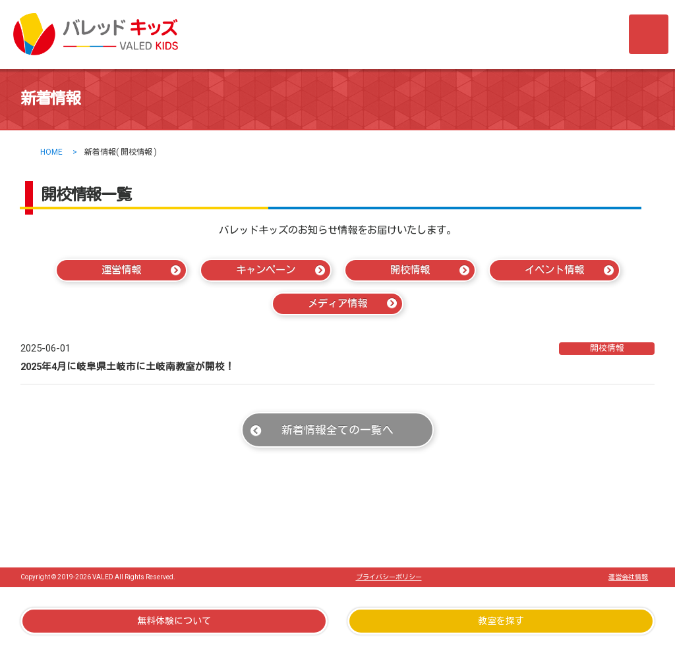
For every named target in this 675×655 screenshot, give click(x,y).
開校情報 (410, 270)
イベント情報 (554, 270)
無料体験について (174, 621)
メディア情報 (337, 303)
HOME (51, 152)
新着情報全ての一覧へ (337, 429)
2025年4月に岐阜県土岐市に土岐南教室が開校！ (127, 367)
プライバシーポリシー (389, 577)
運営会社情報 (628, 577)
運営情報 (121, 270)
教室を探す (501, 621)
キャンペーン (265, 270)
